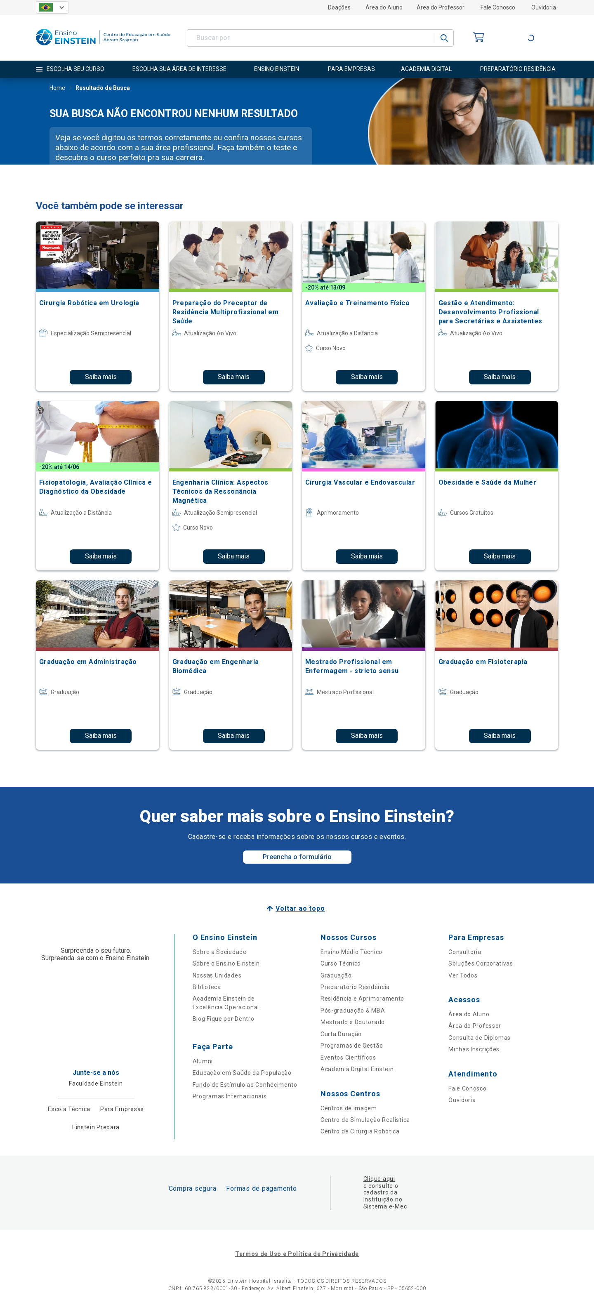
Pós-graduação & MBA (353, 1010)
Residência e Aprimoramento (362, 998)
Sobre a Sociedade (220, 952)
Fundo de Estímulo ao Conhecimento (245, 1084)
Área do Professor (440, 7)
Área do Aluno (384, 7)
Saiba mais (101, 377)
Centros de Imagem (349, 1108)
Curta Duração (341, 1034)
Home (57, 88)
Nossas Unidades (217, 975)
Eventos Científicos (348, 1057)
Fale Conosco (498, 7)
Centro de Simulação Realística (365, 1119)
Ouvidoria (543, 7)
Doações (339, 7)
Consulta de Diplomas (479, 1037)
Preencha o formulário (297, 857)
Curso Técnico (341, 963)
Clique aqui (379, 1178)
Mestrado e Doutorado (353, 1022)
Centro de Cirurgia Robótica (360, 1131)
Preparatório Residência (355, 987)
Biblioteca (207, 987)
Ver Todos (462, 975)
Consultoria (464, 952)
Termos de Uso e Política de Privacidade (297, 1254)
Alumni (203, 1061)
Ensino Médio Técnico (351, 952)
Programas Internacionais (230, 1096)
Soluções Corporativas (480, 963)
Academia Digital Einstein (357, 1069)
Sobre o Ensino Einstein (226, 963)
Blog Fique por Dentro (224, 1018)
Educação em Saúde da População (242, 1072)
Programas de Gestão (352, 1045)
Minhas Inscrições (474, 1049)
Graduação (336, 975)
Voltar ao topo (300, 908)
